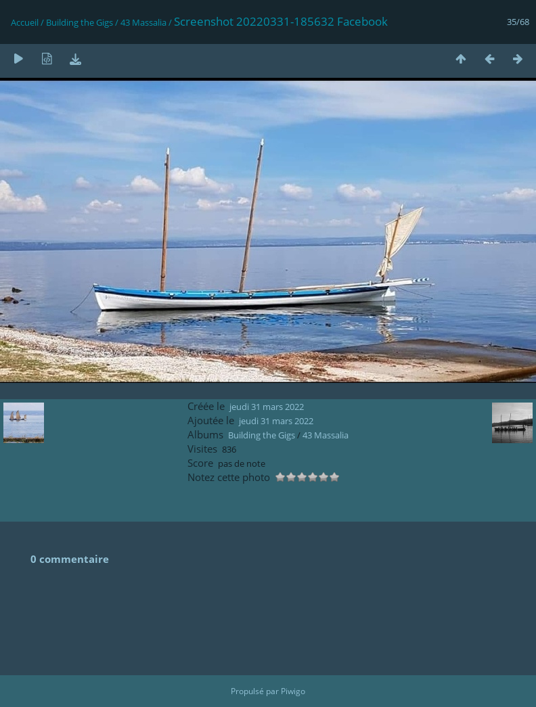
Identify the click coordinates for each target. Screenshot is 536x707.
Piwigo (293, 691)
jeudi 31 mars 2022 (266, 407)
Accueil (25, 22)
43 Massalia (143, 22)
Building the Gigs (79, 22)
